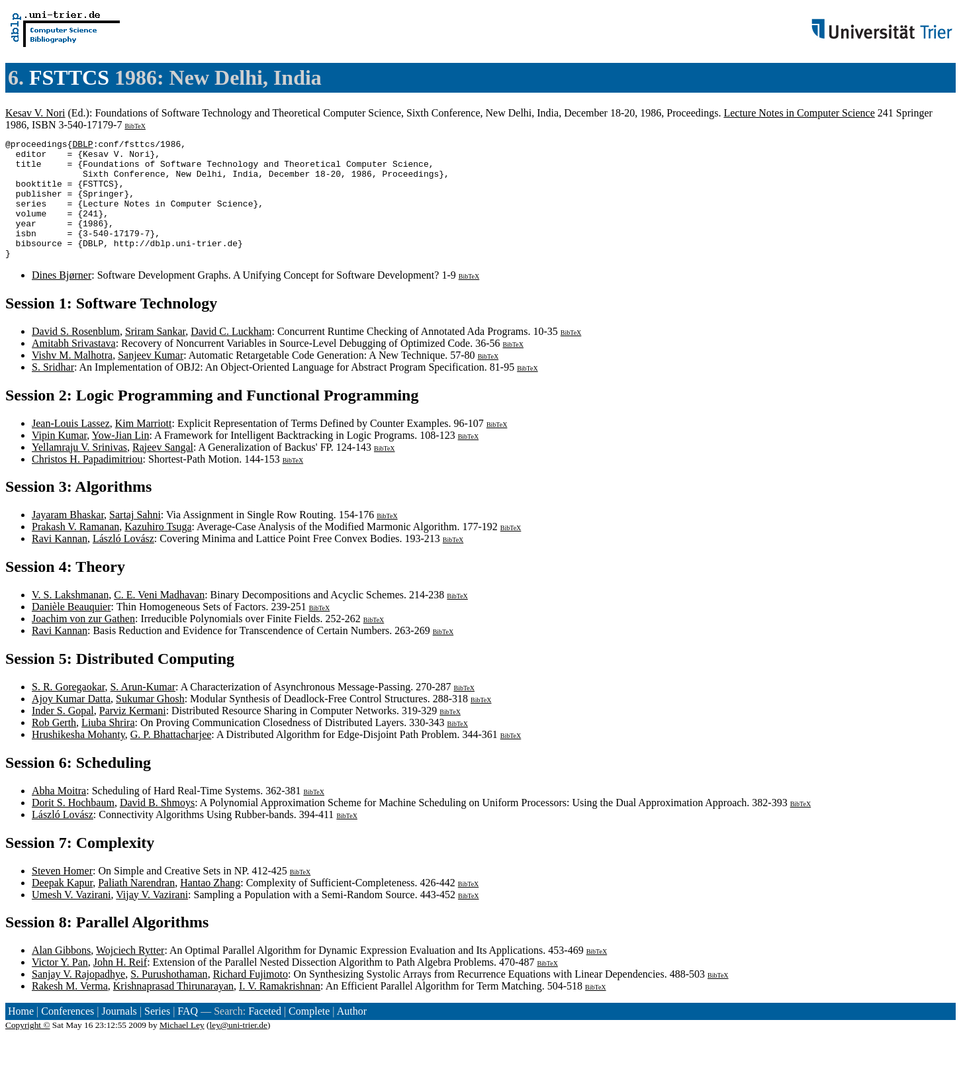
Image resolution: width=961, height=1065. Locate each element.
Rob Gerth (54, 746)
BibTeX (135, 126)
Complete (309, 1035)
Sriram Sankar (155, 355)
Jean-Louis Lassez (71, 447)
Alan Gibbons (61, 974)
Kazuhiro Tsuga (157, 550)
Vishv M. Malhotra (72, 379)
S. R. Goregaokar (68, 710)
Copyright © (27, 1049)
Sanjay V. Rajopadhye (78, 997)
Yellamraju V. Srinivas (79, 471)
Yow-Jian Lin (121, 459)
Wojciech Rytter (130, 974)
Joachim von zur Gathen (83, 642)
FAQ (187, 1035)
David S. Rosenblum (76, 355)
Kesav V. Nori (35, 112)
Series (157, 1035)
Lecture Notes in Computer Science (798, 112)
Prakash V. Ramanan (75, 550)
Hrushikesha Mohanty (78, 758)
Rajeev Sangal (162, 471)
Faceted (264, 1035)
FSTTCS (69, 77)
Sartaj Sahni (135, 538)
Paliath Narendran (136, 906)
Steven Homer (62, 894)
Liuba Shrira (107, 746)
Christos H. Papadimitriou (87, 482)
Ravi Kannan (59, 562)
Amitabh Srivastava (74, 367)
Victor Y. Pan (60, 986)
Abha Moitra (59, 814)
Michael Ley (182, 1049)
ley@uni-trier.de (238, 1049)
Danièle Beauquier (71, 630)
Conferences (67, 1035)
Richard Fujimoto (250, 997)
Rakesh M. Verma (70, 1009)
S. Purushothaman (168, 997)
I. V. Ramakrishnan (279, 1009)
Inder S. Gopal (63, 734)
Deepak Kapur (62, 906)
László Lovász (123, 562)
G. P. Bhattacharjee (171, 758)
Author (352, 1035)
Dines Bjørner (61, 298)
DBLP (82, 146)
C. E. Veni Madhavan (159, 618)
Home (21, 1035)
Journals (118, 1035)
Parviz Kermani (132, 734)
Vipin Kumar (59, 459)
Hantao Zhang (210, 906)
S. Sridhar (53, 390)
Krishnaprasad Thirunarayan (173, 1009)
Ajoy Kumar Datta (71, 722)
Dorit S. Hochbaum (73, 826)
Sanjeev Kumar (150, 379)
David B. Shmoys (157, 826)
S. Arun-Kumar (142, 710)
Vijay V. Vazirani (152, 918)
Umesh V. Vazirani (71, 918)
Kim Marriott (143, 447)
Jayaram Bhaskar (68, 538)
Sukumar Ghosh (150, 722)
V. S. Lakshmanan (70, 618)
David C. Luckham (231, 355)
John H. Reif (120, 986)
